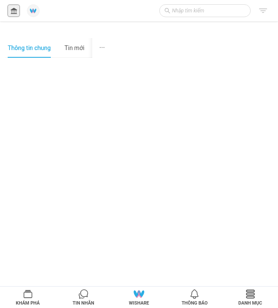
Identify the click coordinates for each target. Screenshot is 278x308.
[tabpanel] (59, 183)
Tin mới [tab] (74, 47)
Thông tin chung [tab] (29, 47)
